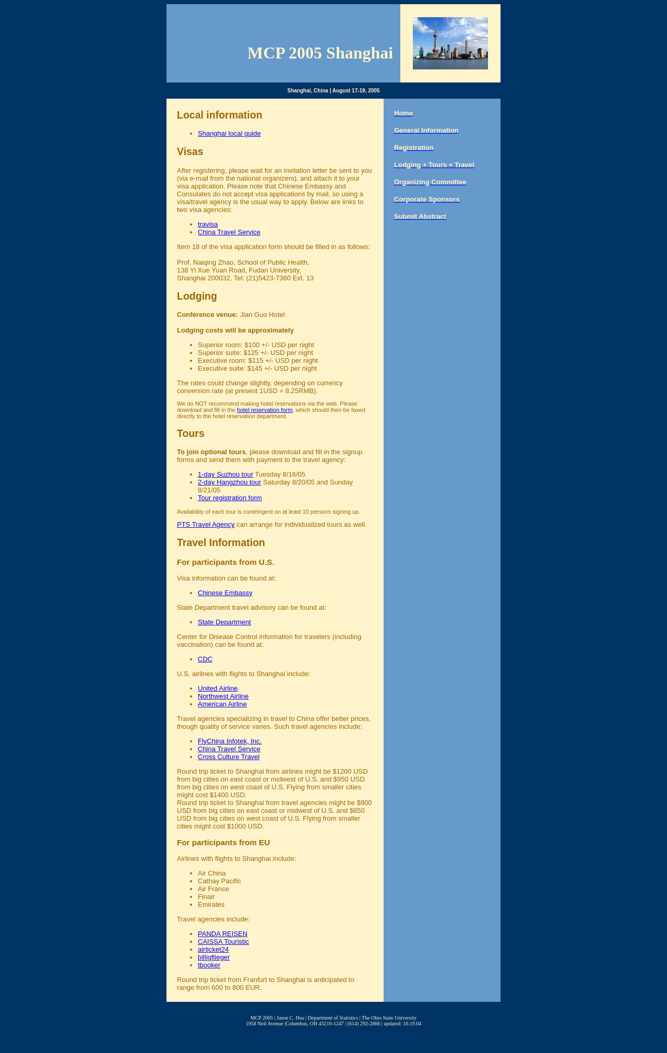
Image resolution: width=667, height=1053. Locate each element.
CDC (205, 659)
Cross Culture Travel (228, 757)
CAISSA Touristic (223, 941)
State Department (224, 622)
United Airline (218, 688)
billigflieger (214, 957)
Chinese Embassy (225, 593)
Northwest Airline (223, 696)
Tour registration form (230, 498)
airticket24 (213, 949)
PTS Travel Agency (206, 524)
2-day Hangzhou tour (229, 482)
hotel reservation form (264, 410)
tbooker (209, 965)
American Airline (222, 704)
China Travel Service (229, 232)
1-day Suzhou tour (225, 474)
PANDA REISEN (222, 934)
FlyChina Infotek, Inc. (229, 741)
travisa (208, 224)
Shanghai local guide (229, 133)
